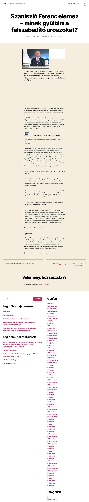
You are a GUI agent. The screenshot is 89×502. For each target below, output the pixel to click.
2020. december (52, 306)
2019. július (51, 321)
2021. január (51, 304)
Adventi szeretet (9, 315)
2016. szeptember (53, 387)
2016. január (51, 404)
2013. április (51, 478)
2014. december (52, 434)
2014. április (51, 451)
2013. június (51, 476)
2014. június (51, 449)
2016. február (51, 402)
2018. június (51, 343)
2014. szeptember (53, 441)
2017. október (51, 358)
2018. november (52, 333)
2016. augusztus (52, 390)
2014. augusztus (52, 444)
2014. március (52, 453)
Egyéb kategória (52, 499)
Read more (27, 143)
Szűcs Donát (35, 36)
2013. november (52, 463)
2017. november (52, 355)
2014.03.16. (46, 36)
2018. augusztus (52, 338)
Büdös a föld (14, 350)
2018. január (51, 350)
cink (27, 253)
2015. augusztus (52, 417)
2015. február (51, 429)
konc (5, 3)
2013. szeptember (53, 468)
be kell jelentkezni (43, 285)
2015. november (52, 409)
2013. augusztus (52, 471)
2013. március (52, 481)
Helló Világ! (7, 311)
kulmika (5, 350)
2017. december (52, 353)
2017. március (51, 372)
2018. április (51, 345)
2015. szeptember (53, 414)
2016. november (52, 382)
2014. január (51, 458)
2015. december (52, 407)
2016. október (52, 385)
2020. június (51, 313)
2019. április (51, 323)
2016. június (51, 395)
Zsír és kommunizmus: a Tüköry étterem (18, 347)
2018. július (51, 340)
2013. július (51, 473)
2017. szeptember (53, 360)
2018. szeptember (53, 336)
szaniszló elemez (42, 253)
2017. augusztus (52, 363)
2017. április (51, 370)
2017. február (51, 375)
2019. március (52, 326)
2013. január (51, 485)
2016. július (51, 392)
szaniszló (35, 253)
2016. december (52, 380)
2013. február (51, 483)
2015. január (51, 431)
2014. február (51, 456)
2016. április (51, 397)
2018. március (52, 348)
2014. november (52, 436)
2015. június (51, 422)
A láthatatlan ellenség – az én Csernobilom (18, 319)
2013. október (52, 466)
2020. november (52, 309)
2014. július (51, 446)
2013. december (52, 461)
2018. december (52, 331)
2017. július (51, 365)
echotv (30, 253)
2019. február (51, 328)
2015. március (52, 427)
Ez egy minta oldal (73, 3)
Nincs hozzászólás (58, 36)
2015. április (51, 424)
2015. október (52, 412)
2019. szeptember (53, 318)
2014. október (52, 439)
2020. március (52, 316)
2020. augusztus (53, 311)
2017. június (51, 368)
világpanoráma (52, 253)
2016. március (52, 399)
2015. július (51, 419)
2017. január (51, 377)
